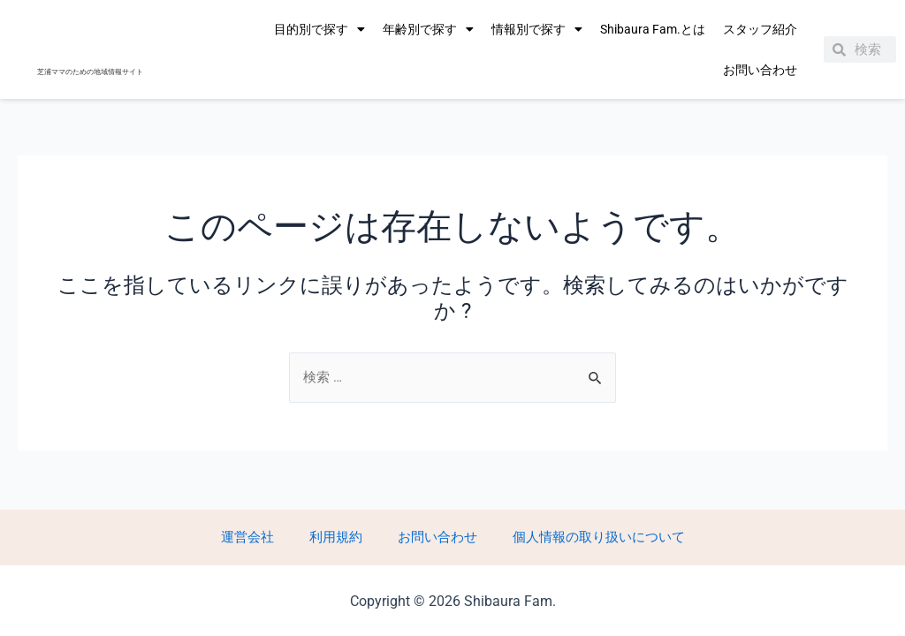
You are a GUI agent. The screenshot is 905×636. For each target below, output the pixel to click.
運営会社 (268, 535)
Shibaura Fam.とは (652, 29)
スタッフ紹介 (760, 29)
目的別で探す (319, 29)
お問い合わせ (760, 70)
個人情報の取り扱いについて (573, 535)
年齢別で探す (428, 29)
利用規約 (339, 535)
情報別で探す (536, 29)
